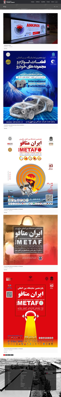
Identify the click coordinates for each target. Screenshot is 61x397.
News (9, 379)
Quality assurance (23, 375)
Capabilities (43, 1)
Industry (34, 372)
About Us (9, 372)
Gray (34, 378)
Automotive (35, 375)
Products (48, 1)
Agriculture (35, 373)
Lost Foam (22, 386)
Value (9, 376)
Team (9, 378)
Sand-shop (22, 377)
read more (5, 48)
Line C (21, 382)
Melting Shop (23, 384)
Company (32, 1)
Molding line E (23, 383)
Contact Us (9, 383)
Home (54, 6)
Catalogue (9, 382)
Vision (9, 373)
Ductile (34, 376)
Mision (9, 375)
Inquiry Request (35, 379)
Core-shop (22, 376)
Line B (21, 380)
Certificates (38, 1)
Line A (21, 379)
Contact (52, 1)
